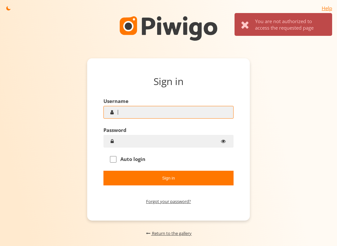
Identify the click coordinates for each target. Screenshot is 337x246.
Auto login (127, 159)
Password (115, 130)
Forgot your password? (168, 201)
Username (115, 101)
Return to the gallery (168, 233)
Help (327, 8)
